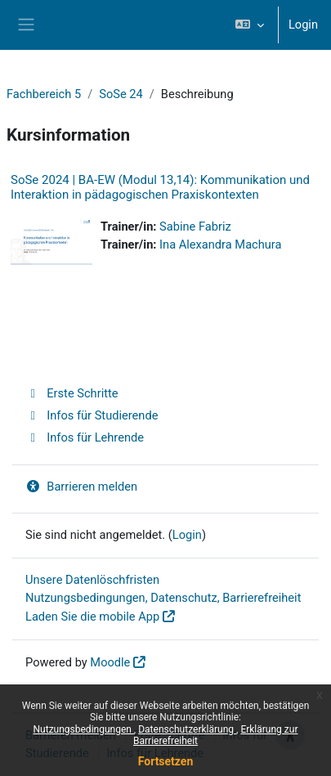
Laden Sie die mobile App (92, 616)
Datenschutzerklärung (187, 729)
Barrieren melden (81, 486)
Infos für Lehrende (84, 437)
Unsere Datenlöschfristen (92, 579)
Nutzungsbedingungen (84, 729)
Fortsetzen (166, 761)
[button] (250, 25)
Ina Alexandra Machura (220, 244)
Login (303, 24)
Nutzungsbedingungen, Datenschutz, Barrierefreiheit (163, 597)
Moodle (110, 662)
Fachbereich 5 (44, 94)
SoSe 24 (121, 94)
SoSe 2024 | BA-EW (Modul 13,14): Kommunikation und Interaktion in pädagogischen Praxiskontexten (160, 187)
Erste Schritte (72, 393)
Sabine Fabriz (195, 226)
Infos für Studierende (91, 415)
